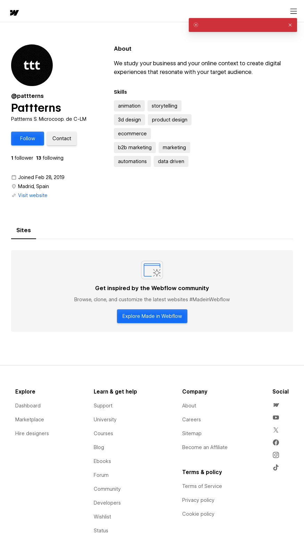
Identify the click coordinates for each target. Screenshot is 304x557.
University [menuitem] (105, 419)
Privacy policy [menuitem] (198, 500)
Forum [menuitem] (101, 475)
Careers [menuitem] (191, 419)
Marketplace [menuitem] (29, 419)
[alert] (243, 25)
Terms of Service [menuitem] (202, 486)
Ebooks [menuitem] (102, 461)
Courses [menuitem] (103, 433)
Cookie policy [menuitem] (198, 514)
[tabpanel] (152, 291)
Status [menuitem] (101, 530)
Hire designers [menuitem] (32, 433)
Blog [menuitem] (99, 447)
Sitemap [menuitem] (192, 433)
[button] (27, 138)
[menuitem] (275, 405)
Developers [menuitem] (107, 503)
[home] (13, 13)
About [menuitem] (189, 405)
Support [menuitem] (103, 405)
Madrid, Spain (33, 186)
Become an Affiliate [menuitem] (205, 447)
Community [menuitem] (107, 489)
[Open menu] (293, 11)
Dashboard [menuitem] (28, 405)
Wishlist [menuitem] (102, 517)
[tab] (23, 230)
